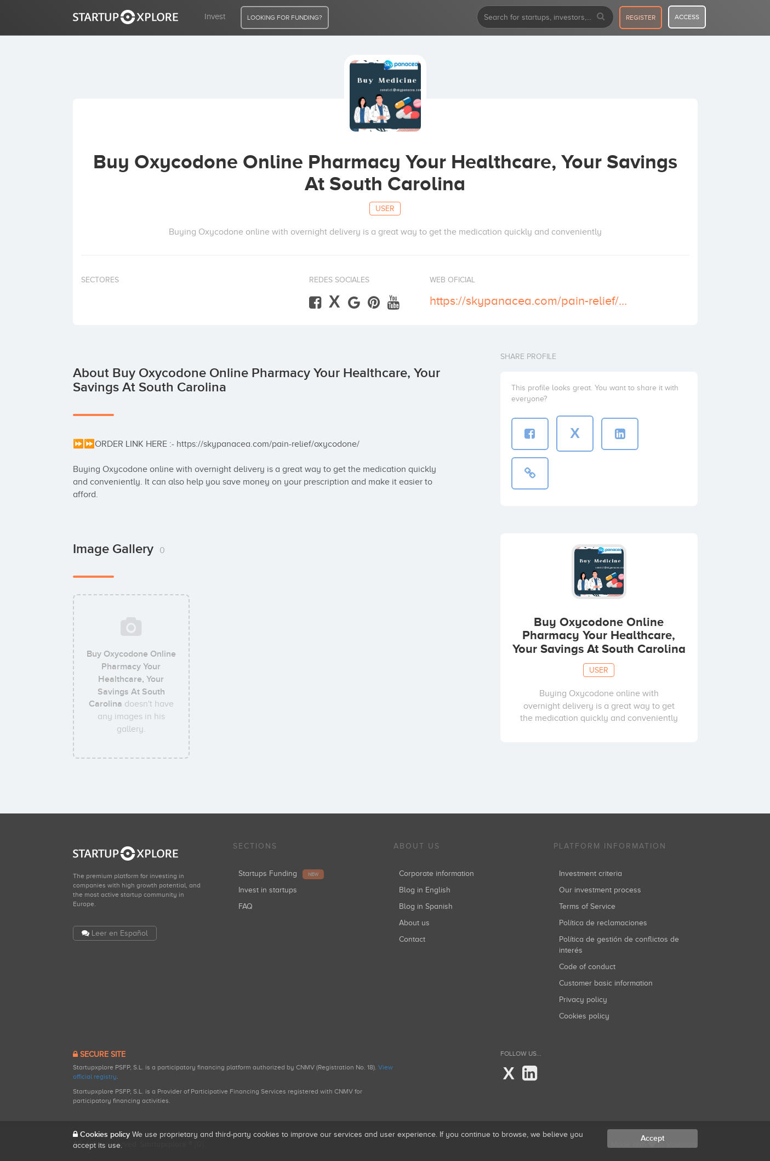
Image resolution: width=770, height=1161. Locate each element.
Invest (214, 16)
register (640, 17)
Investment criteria (590, 873)
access (687, 17)
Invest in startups (267, 890)
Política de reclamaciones (603, 923)
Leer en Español (120, 933)
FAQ (245, 906)
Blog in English (424, 890)
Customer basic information (606, 983)
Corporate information (436, 873)
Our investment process (600, 890)
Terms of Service (587, 906)
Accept (652, 1138)
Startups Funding (281, 873)
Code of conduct (587, 967)
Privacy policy (583, 999)
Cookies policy (584, 1016)
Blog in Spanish (426, 906)
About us (414, 923)
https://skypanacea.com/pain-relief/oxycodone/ (529, 301)
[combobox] (545, 17)
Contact (412, 939)
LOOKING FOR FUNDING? (284, 17)
